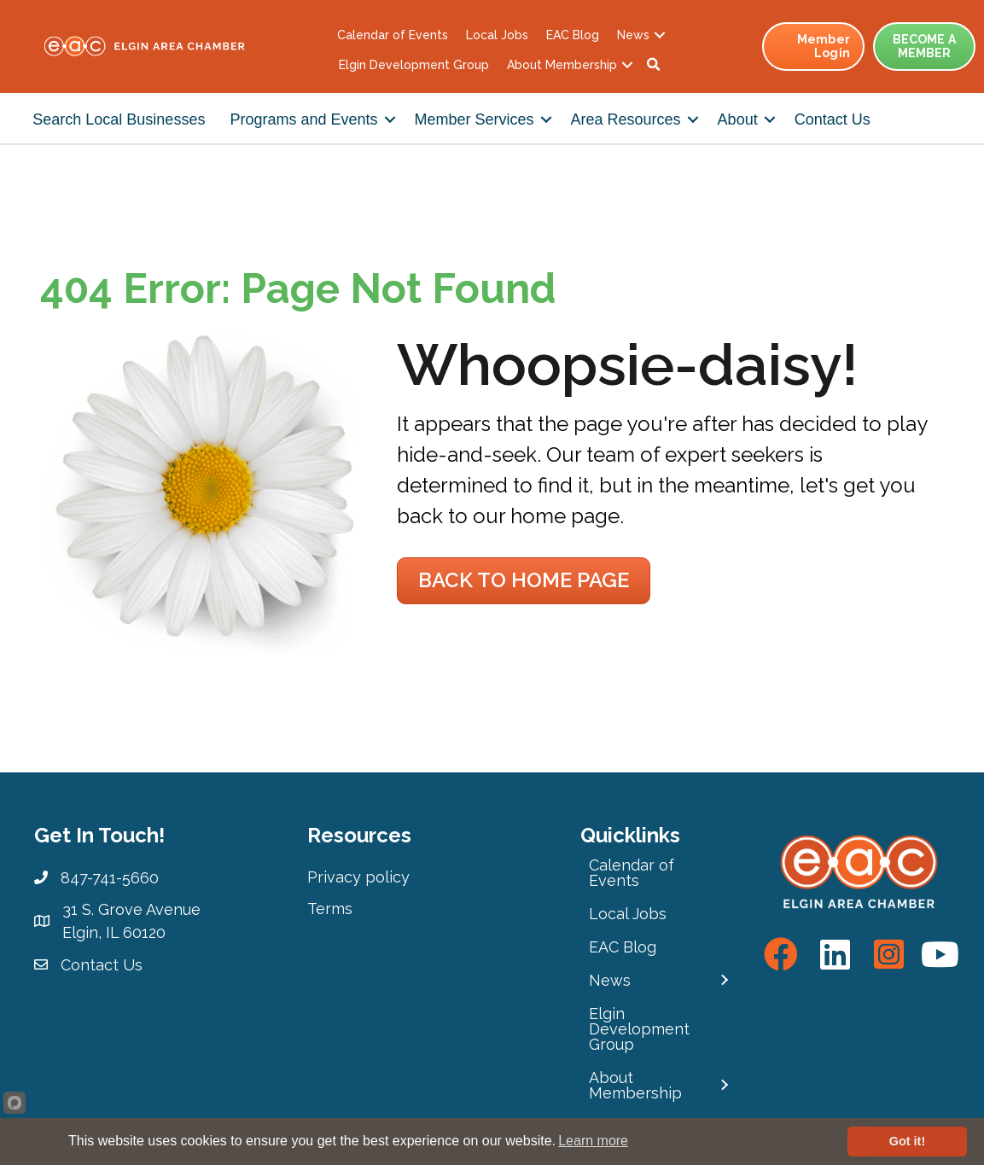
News (633, 35)
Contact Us (832, 119)
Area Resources (626, 119)
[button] (653, 65)
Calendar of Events (392, 35)
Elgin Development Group (414, 65)
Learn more (593, 1140)
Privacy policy (358, 877)
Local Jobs (497, 35)
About (738, 119)
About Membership (562, 65)
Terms (329, 908)
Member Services (474, 119)
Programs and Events (303, 119)
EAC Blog (572, 35)
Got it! (907, 1141)
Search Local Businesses (118, 119)
